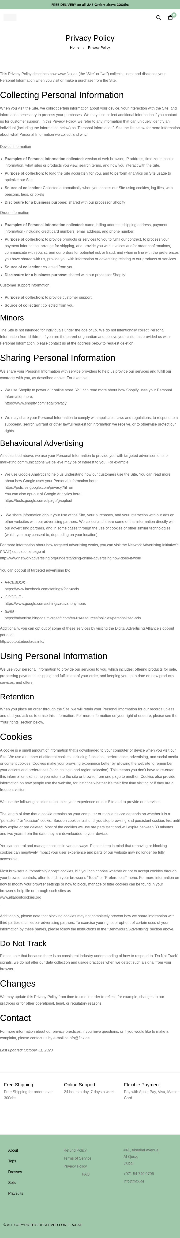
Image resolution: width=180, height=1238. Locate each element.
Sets (12, 1183)
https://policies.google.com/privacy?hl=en (39, 487)
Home (74, 47)
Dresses (15, 1172)
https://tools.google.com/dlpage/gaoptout (38, 501)
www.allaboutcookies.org (20, 897)
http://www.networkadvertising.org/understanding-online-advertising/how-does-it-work (70, 558)
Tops (12, 1161)
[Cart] (170, 17)
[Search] (159, 17)
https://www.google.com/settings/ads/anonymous (45, 604)
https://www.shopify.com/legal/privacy (36, 403)
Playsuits (15, 1193)
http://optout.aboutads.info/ (22, 641)
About (13, 1150)
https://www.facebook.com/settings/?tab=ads (42, 589)
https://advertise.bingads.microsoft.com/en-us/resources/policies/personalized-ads (73, 618)
